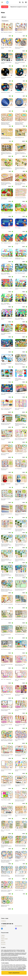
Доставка (3, 942)
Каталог (6, 6)
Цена (4, 17)
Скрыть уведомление (14, 972)
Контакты (3, 944)
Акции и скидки (4, 938)
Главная (2, 935)
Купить (12, 35)
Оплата (2, 940)
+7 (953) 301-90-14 (7, 923)
